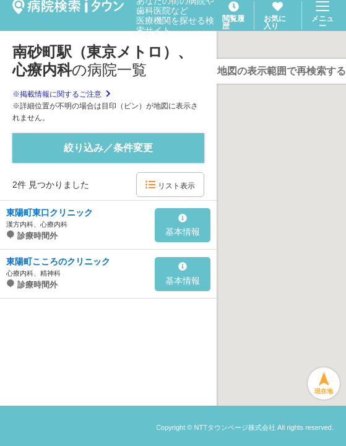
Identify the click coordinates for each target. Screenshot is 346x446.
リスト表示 (169, 185)
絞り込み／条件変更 (108, 147)
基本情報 (182, 225)
